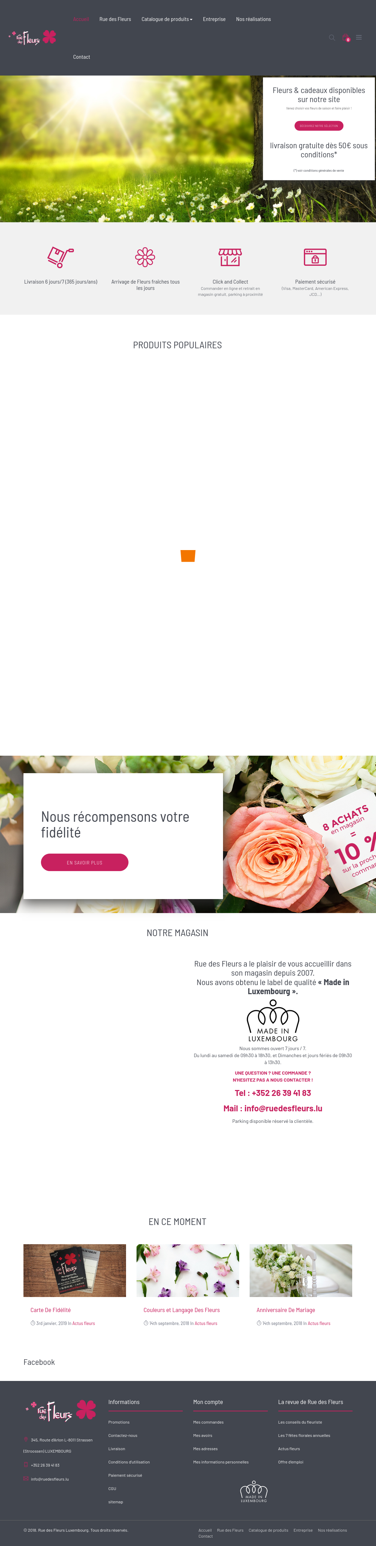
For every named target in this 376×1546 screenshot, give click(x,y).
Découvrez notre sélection (319, 126)
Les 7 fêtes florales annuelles (304, 1435)
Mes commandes (208, 1421)
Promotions (119, 1421)
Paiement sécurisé (125, 1475)
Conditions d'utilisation (129, 1461)
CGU (112, 1488)
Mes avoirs (202, 1435)
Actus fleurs (83, 1323)
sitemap (116, 1501)
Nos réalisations (332, 1529)
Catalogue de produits (268, 1529)
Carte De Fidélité (50, 1309)
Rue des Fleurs (230, 1529)
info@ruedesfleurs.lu (50, 1478)
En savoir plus (85, 862)
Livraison (117, 1448)
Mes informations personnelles (221, 1461)
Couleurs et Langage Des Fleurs (182, 1309)
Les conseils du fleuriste (300, 1421)
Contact (206, 1535)
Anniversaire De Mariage (286, 1309)
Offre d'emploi (291, 1461)
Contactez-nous (123, 1435)
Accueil (205, 1529)
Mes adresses (205, 1448)
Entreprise (303, 1529)
